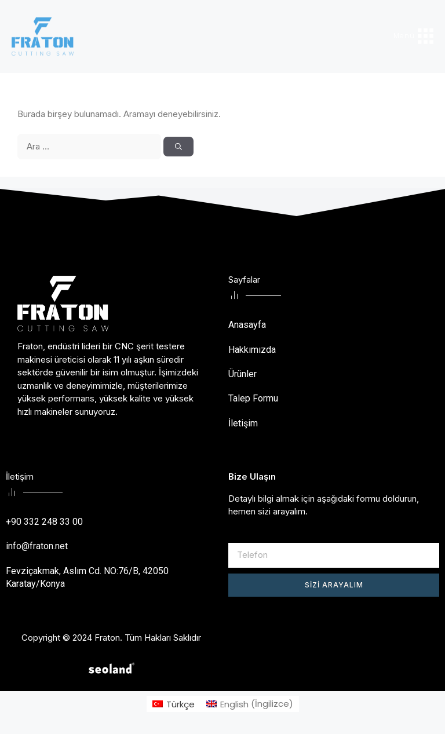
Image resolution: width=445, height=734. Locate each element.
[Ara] (178, 146)
